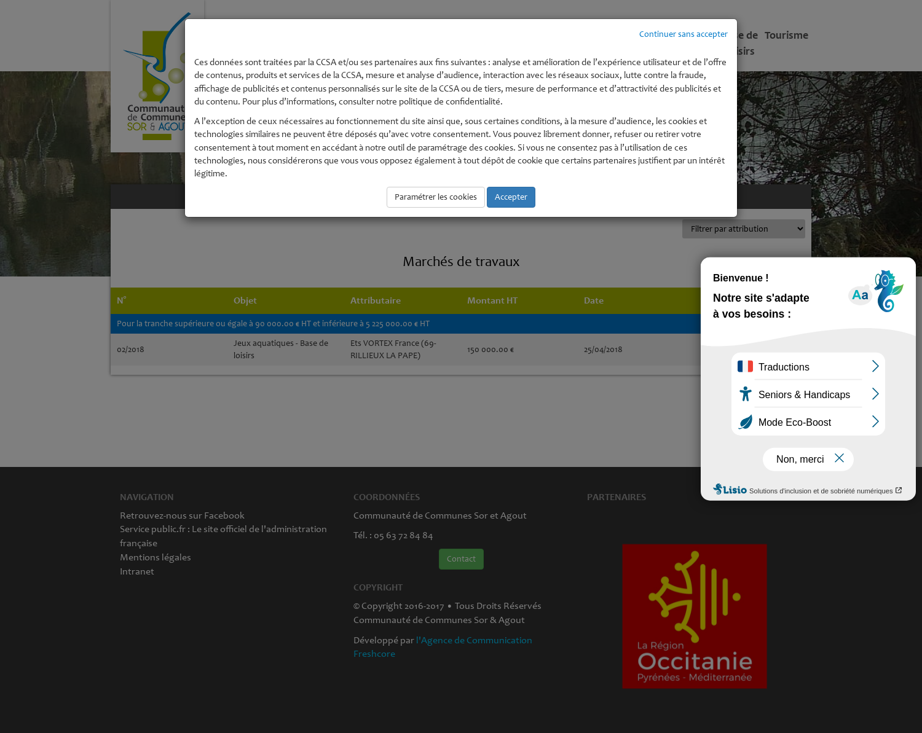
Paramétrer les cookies (436, 197)
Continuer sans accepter (683, 34)
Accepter (511, 197)
